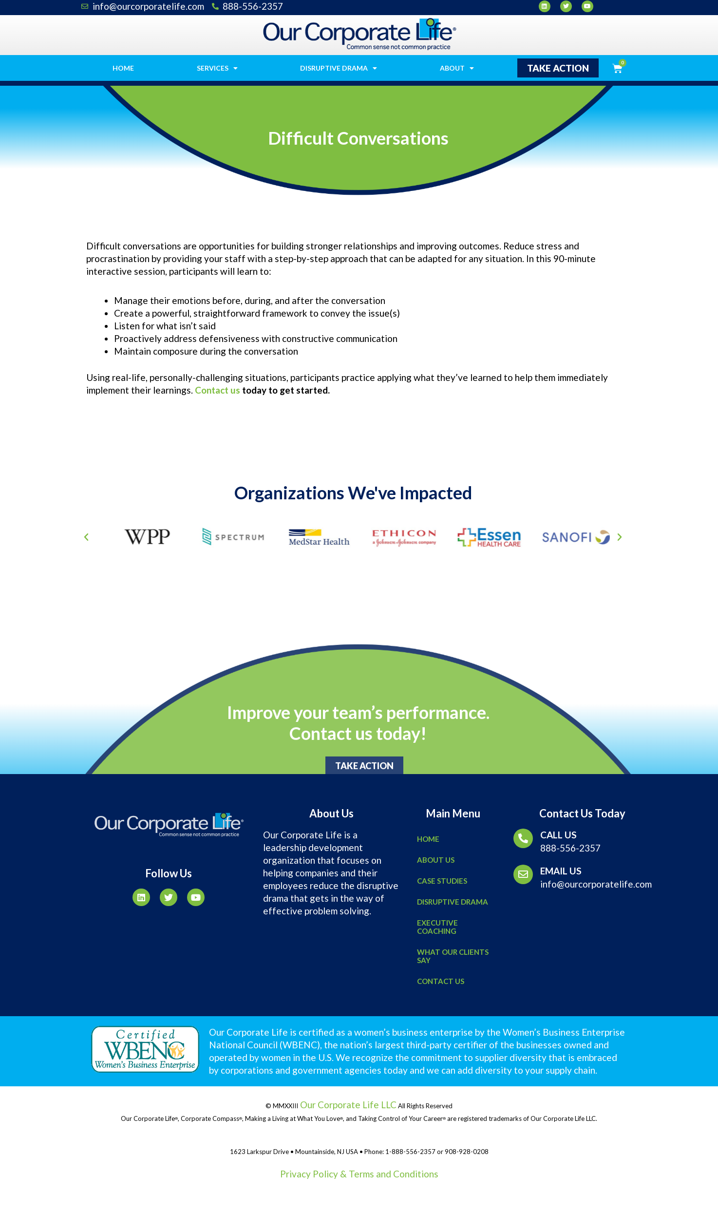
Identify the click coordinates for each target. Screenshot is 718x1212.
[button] (558, 67)
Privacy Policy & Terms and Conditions (359, 1173)
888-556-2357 (570, 847)
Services (217, 68)
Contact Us (440, 981)
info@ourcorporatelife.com (596, 884)
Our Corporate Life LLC (347, 1104)
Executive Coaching (437, 926)
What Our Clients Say (453, 956)
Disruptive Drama (338, 68)
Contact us (217, 390)
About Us (435, 859)
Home (123, 68)
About (457, 68)
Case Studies (442, 880)
